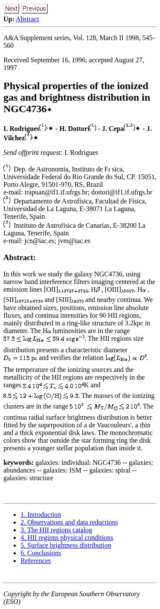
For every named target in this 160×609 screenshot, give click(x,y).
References (35, 560)
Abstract (27, 19)
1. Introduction (40, 514)
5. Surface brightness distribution (65, 545)
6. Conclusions (40, 553)
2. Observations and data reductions (69, 522)
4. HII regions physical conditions (66, 537)
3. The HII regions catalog (56, 530)
